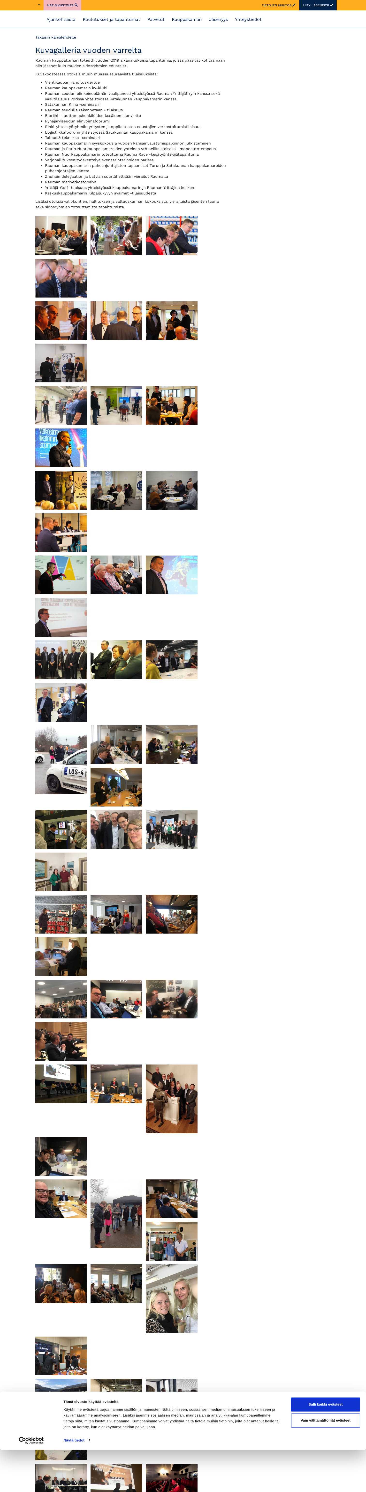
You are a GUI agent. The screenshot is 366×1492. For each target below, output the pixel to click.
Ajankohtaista (61, 19)
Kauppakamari (187, 19)
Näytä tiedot (73, 1482)
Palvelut (156, 19)
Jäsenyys (218, 19)
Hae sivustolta (62, 5)
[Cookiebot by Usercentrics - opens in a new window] (31, 1482)
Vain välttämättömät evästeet (326, 1462)
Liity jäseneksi (318, 5)
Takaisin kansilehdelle (55, 37)
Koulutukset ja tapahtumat (111, 19)
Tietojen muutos (279, 5)
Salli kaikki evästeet (326, 1447)
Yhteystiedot (248, 19)
